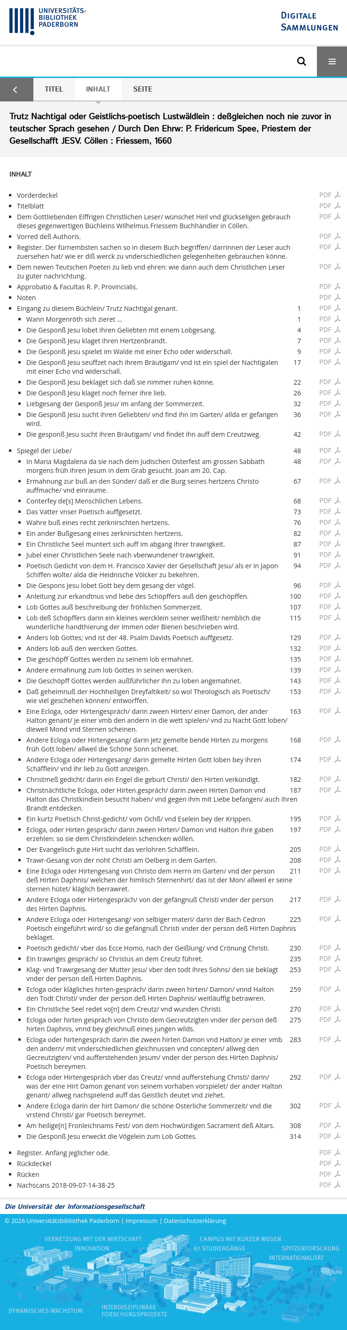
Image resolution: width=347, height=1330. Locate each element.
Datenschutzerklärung (195, 1220)
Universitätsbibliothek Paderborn (73, 1220)
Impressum (142, 1220)
